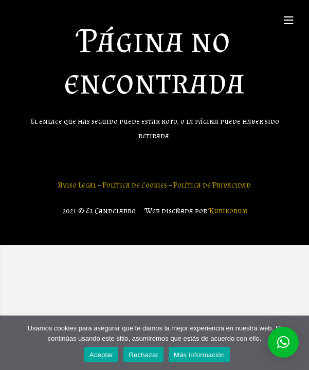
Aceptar (101, 355)
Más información (199, 355)
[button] (283, 342)
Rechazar (143, 355)
